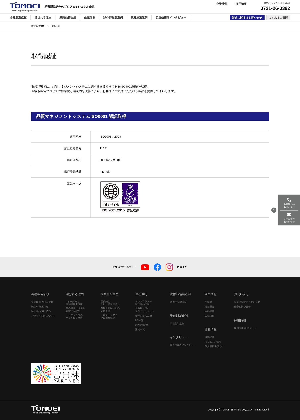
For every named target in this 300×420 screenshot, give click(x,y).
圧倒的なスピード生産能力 (110, 303)
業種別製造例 (177, 323)
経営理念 (209, 306)
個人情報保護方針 (214, 346)
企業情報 (221, 3)
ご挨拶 (208, 302)
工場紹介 (209, 315)
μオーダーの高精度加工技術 (74, 303)
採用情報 (241, 3)
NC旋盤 (139, 320)
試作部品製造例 (178, 302)
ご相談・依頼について (43, 315)
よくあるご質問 (278, 17)
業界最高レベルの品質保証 (110, 309)
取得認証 (209, 337)
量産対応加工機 (143, 315)
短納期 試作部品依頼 (42, 302)
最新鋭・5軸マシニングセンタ (144, 309)
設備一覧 (140, 329)
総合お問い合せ (242, 306)
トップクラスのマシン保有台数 (74, 316)
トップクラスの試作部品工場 (143, 303)
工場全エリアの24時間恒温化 (109, 316)
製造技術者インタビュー (183, 345)
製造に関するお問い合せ (247, 17)
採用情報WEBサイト (245, 328)
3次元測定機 (142, 325)
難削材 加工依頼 (40, 306)
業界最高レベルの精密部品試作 (75, 309)
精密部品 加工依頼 (41, 311)
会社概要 (209, 311)
